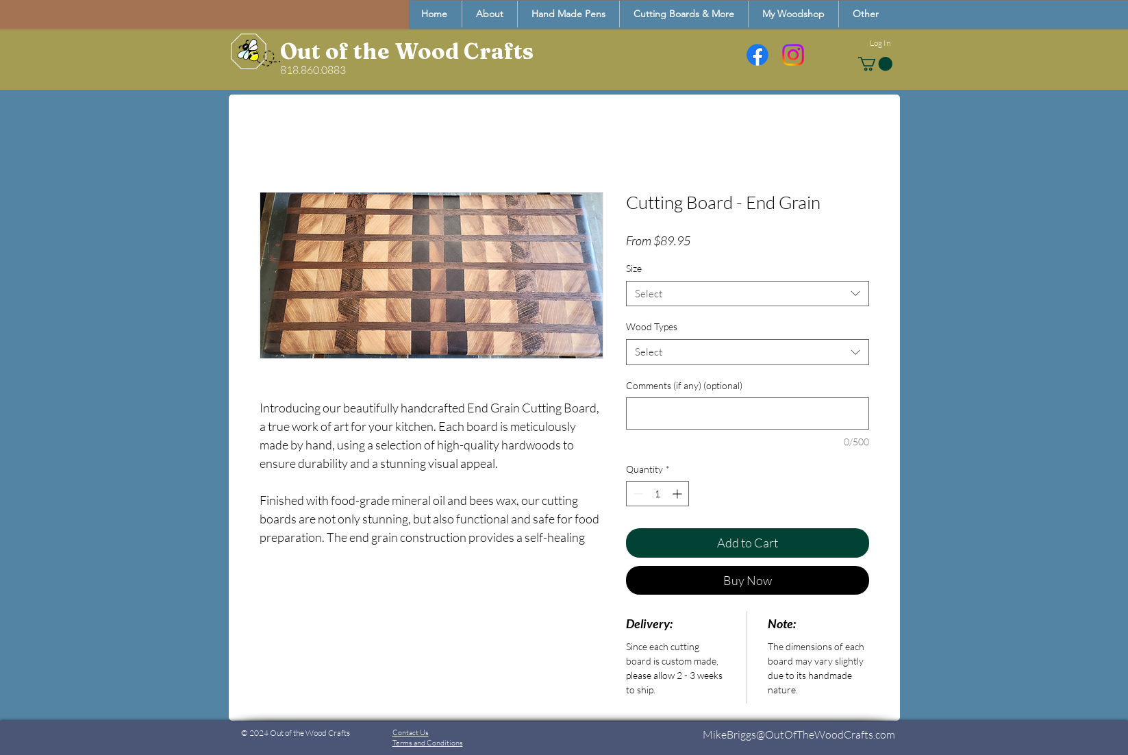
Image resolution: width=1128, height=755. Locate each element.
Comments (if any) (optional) (684, 385)
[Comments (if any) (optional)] (747, 413)
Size (634, 268)
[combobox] (747, 294)
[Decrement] (636, 494)
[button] (865, 14)
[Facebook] (757, 54)
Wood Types (651, 326)
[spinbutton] (657, 494)
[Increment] (678, 494)
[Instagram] (793, 54)
